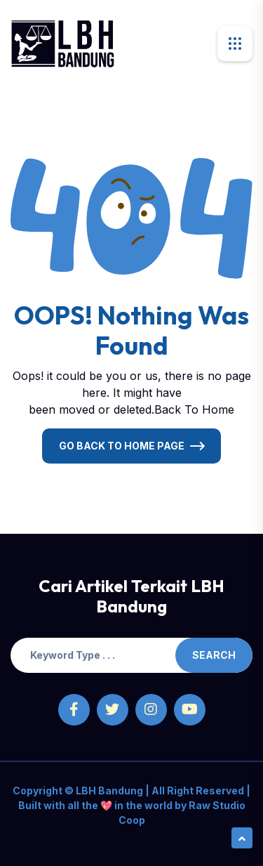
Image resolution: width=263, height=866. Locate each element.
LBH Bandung (108, 790)
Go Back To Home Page (121, 446)
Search (214, 655)
